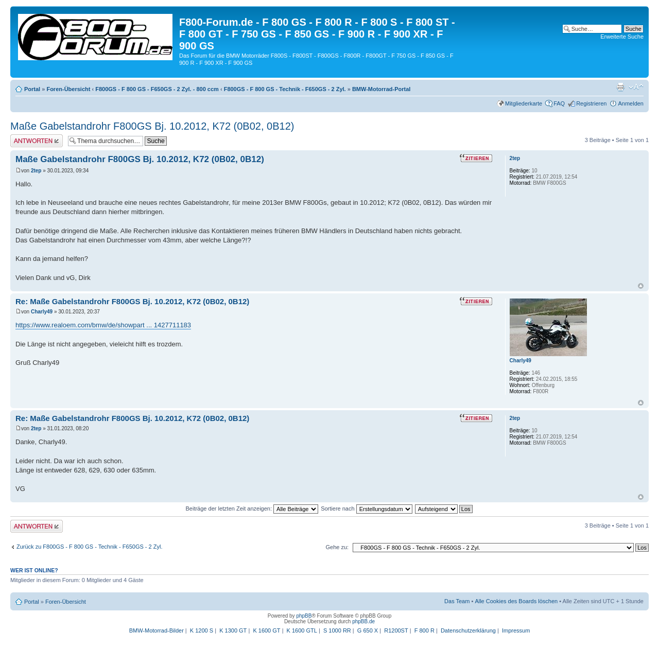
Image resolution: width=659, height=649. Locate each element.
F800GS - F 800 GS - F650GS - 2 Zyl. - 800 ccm (157, 89)
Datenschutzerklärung (468, 630)
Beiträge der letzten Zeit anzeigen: (251, 508)
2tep (36, 170)
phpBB (303, 616)
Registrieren (591, 103)
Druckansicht (620, 87)
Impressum (516, 630)
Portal (32, 89)
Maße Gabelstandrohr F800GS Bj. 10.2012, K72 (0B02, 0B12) (152, 126)
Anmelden (631, 103)
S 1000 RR (337, 630)
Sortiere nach (366, 508)
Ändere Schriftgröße (636, 87)
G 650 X (367, 630)
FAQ (559, 103)
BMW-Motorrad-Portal (381, 89)
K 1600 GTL (302, 630)
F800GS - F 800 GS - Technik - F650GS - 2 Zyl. (285, 89)
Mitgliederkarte (523, 103)
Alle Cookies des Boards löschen (516, 601)
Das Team (457, 601)
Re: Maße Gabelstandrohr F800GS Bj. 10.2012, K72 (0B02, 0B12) (132, 301)
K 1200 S (201, 630)
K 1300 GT (233, 630)
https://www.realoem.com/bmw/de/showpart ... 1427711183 (103, 325)
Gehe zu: (337, 547)
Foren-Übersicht (68, 89)
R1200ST (396, 630)
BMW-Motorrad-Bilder (156, 630)
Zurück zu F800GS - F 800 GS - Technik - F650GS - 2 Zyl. (89, 546)
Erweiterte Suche (622, 36)
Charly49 (42, 311)
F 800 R (424, 630)
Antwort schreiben (36, 140)
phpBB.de (363, 621)
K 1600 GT (266, 630)
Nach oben (641, 286)
